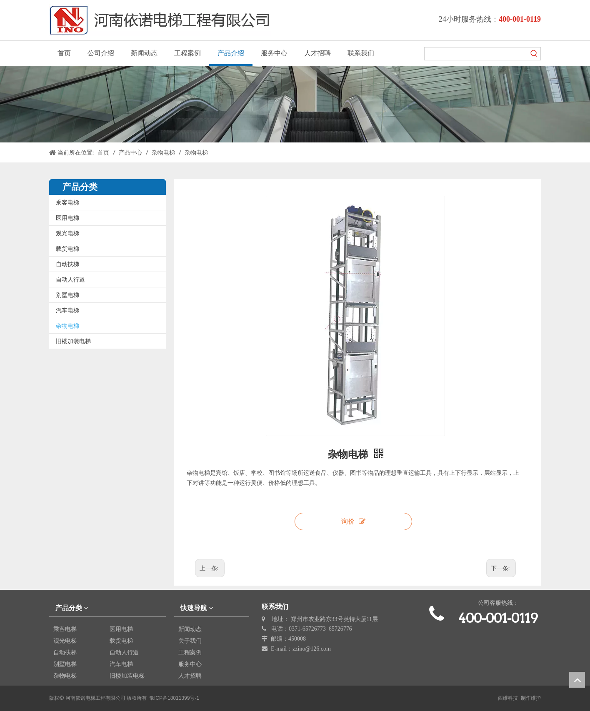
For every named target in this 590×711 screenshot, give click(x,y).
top (577, 680)
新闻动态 (190, 629)
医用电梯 (67, 218)
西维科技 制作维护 (519, 698)
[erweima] (498, 644)
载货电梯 (67, 248)
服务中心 (190, 664)
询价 (353, 521)
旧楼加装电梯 (73, 341)
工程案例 (190, 652)
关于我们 (190, 640)
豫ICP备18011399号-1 (174, 698)
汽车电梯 (67, 310)
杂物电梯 (67, 325)
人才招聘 (190, 675)
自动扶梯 (67, 264)
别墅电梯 (67, 295)
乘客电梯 (67, 202)
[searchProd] (476, 53)
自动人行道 (70, 279)
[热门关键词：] (534, 53)
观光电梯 (67, 233)
